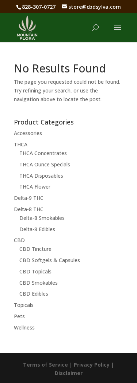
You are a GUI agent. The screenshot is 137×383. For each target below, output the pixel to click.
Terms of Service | (48, 364)
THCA (20, 144)
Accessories (28, 133)
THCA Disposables (41, 175)
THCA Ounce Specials (44, 164)
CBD (19, 240)
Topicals (24, 304)
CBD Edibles (33, 293)
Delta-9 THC (28, 197)
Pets (19, 316)
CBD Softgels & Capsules (49, 260)
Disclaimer (69, 373)
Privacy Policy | (94, 364)
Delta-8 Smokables (42, 217)
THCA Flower (34, 186)
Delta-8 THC (28, 209)
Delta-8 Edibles (37, 229)
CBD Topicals (35, 271)
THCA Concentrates (43, 153)
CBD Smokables (38, 282)
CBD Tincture (35, 248)
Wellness (24, 327)
